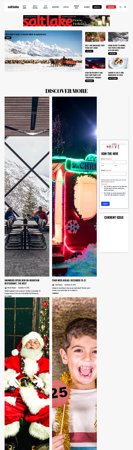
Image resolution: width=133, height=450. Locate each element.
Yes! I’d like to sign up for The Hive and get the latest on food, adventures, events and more (115, 188)
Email (106, 170)
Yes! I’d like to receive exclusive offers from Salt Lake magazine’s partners (115, 194)
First (102, 165)
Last (115, 165)
